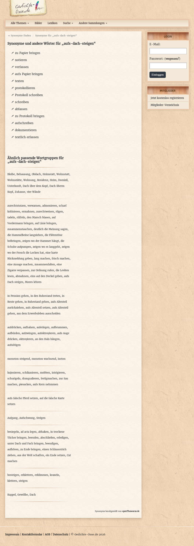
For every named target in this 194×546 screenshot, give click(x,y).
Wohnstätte (14, 180)
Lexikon (52, 23)
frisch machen (61, 258)
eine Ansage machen (20, 264)
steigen (23, 481)
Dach (33, 494)
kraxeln (54, 475)
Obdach (36, 174)
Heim (53, 180)
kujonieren (14, 372)
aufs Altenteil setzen (38, 307)
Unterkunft (14, 186)
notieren (21, 60)
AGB (47, 534)
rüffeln (21, 217)
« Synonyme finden (19, 35)
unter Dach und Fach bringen (25, 443)
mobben (45, 372)
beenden (33, 437)
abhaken (43, 431)
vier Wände (34, 191)
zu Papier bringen (27, 53)
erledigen (62, 437)
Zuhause (20, 191)
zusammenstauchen (19, 229)
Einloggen (158, 74)
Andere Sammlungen (93, 23)
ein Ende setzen (55, 455)
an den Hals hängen (47, 339)
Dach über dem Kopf (35, 186)
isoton (62, 358)
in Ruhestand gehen (36, 301)
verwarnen (34, 205)
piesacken (25, 384)
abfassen (21, 109)
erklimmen (41, 475)
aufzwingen (29, 333)
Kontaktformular (32, 534)
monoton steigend (18, 358)
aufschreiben (24, 123)
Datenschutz (60, 534)
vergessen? (172, 58)
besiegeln (13, 431)
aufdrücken (14, 327)
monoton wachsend (44, 358)
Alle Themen (20, 23)
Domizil (63, 180)
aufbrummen (59, 327)
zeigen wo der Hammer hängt (40, 241)
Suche (68, 23)
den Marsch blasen (38, 217)
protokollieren (25, 88)
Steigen (40, 418)
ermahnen (28, 211)
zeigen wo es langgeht (46, 246)
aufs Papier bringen (29, 74)
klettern (12, 481)
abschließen (47, 437)
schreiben (22, 102)
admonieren (49, 205)
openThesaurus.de (130, 511)
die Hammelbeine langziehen (25, 235)
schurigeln (13, 378)
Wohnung (29, 180)
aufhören (13, 449)
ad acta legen (29, 431)
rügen (59, 211)
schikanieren (30, 372)
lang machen (42, 258)
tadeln (11, 217)
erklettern (27, 475)
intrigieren (58, 372)
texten (19, 81)
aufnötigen (14, 345)
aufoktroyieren (47, 333)
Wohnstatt (62, 174)
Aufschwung (27, 418)
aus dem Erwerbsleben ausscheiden (38, 313)
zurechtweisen (45, 211)
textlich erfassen (27, 137)
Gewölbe (22, 494)
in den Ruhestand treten (45, 296)
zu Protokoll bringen (29, 116)
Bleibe (11, 174)
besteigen (13, 475)
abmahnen (22, 276)
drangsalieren (30, 378)
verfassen (22, 67)
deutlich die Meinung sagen (51, 229)
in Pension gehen (18, 296)
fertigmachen (49, 378)
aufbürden (13, 333)
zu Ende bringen (30, 449)
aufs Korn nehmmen (45, 384)
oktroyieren (26, 339)
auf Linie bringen (45, 223)
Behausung (23, 174)
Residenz (42, 180)
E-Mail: (154, 44)
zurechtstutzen (16, 205)
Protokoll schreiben (29, 95)
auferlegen (43, 327)
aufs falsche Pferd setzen (22, 398)
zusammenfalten (44, 264)
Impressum (12, 534)
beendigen (51, 443)
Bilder (38, 23)
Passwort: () (164, 58)
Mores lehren (33, 282)
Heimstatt (49, 174)
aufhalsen (29, 327)
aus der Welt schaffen (30, 455)
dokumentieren (26, 130)
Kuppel (11, 494)
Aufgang (12, 418)
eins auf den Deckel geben (46, 276)
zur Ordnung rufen (42, 270)
